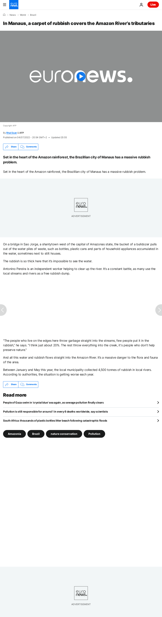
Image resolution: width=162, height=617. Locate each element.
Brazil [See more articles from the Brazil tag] (36, 433)
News (13, 15)
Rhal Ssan (11, 132)
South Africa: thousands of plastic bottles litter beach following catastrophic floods (55, 420)
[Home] (4, 14)
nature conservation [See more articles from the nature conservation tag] (64, 433)
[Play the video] (81, 76)
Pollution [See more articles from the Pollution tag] (94, 433)
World (23, 15)
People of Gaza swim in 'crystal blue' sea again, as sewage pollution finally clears (53, 402)
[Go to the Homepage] (13, 4)
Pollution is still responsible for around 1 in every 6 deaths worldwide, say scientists (55, 411)
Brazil (33, 15)
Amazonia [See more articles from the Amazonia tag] (14, 433)
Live (153, 4)
